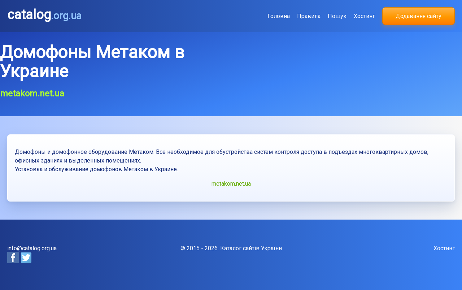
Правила (309, 16)
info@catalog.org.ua (32, 248)
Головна (278, 16)
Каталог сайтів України (251, 248)
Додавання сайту (418, 16)
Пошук (337, 16)
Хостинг (364, 16)
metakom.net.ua (231, 183)
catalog (44, 14)
